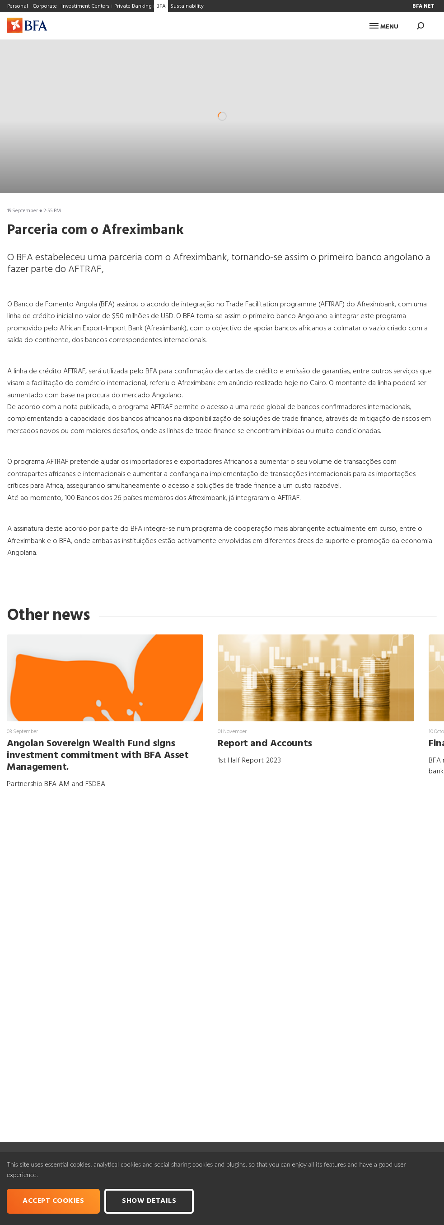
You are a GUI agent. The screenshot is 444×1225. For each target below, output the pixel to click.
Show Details (149, 1201)
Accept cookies (53, 1201)
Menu (383, 27)
